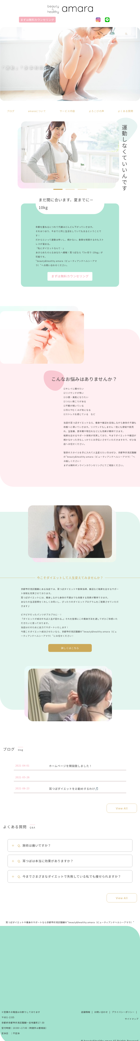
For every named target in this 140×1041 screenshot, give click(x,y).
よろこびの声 (96, 111)
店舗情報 (85, 1011)
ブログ (11, 111)
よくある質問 (125, 111)
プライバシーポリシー (123, 1011)
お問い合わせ (101, 1011)
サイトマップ (131, 1018)
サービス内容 (67, 111)
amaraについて (37, 111)
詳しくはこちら (70, 650)
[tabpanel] (70, 152)
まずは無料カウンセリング (37, 20)
